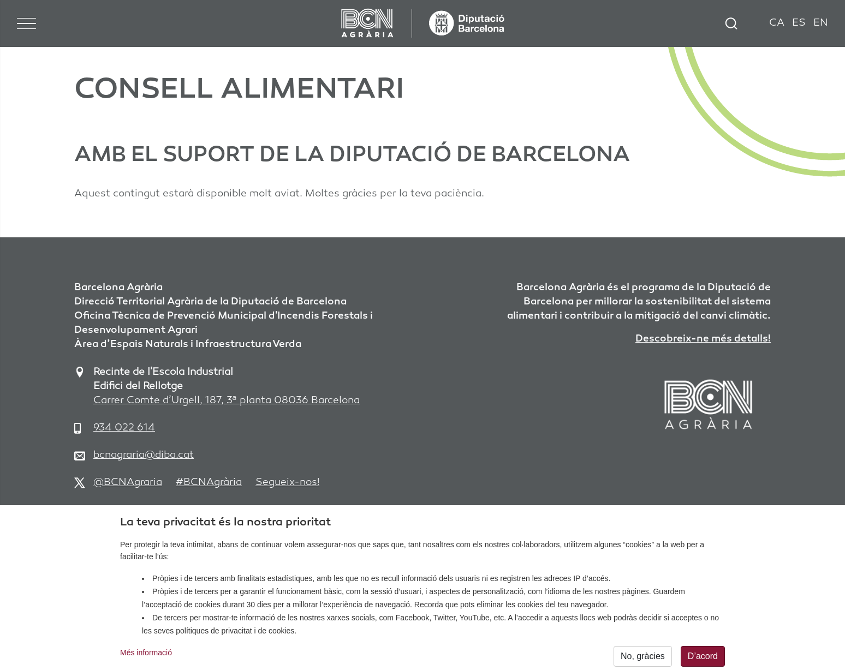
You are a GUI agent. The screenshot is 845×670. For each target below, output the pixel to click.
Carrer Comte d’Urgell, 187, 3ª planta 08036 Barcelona (226, 401)
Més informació (146, 657)
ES (799, 23)
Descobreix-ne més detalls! (703, 339)
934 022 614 (124, 428)
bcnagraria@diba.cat (143, 455)
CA (776, 23)
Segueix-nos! (287, 482)
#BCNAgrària (209, 482)
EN (820, 23)
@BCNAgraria (127, 482)
